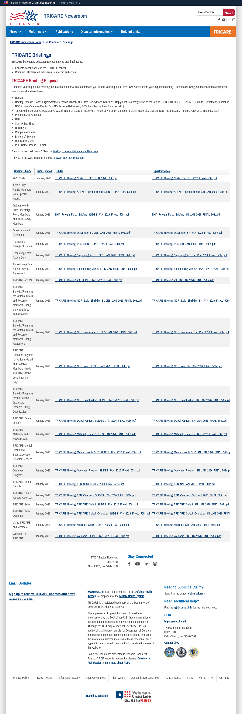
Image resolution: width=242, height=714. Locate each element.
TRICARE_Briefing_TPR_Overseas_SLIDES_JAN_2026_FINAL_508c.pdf (95, 495)
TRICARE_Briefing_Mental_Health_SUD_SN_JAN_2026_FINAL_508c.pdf (192, 452)
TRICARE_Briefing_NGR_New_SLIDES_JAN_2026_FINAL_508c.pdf (92, 366)
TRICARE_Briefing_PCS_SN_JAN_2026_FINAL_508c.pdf (184, 244)
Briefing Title (21, 171)
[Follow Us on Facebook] (129, 564)
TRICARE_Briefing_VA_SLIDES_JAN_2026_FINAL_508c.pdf (88, 280)
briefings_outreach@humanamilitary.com (75, 151)
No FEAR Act (206, 678)
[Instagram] (155, 564)
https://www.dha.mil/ (175, 621)
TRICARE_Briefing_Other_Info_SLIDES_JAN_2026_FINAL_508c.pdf (92, 233)
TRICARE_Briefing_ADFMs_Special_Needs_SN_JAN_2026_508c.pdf (190, 192)
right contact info (183, 607)
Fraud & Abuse (173, 678)
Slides (60, 171)
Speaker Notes (162, 171)
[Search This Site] (209, 12)
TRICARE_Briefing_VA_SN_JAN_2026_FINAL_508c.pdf (183, 280)
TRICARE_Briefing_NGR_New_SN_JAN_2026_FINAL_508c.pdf (187, 366)
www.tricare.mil (96, 592)
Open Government (96, 678)
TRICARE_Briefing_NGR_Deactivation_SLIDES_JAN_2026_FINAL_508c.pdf (97, 400)
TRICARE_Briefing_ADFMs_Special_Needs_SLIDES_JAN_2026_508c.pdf (96, 192)
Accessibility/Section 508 (145, 678)
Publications (64, 32)
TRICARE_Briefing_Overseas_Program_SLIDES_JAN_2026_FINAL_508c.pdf (97, 470)
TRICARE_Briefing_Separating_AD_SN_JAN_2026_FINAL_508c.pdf (189, 255)
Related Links (130, 32)
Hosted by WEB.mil (97, 696)
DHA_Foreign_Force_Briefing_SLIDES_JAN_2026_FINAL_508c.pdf (92, 214)
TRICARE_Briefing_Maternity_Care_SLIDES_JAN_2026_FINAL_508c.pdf (95, 434)
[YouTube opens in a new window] (224, 20)
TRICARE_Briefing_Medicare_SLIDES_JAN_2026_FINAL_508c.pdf (92, 525)
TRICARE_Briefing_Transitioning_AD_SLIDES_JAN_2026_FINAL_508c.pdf (96, 269)
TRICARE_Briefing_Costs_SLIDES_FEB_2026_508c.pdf (86, 178)
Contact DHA (171, 643)
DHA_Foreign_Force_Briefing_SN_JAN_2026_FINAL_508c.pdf (186, 214)
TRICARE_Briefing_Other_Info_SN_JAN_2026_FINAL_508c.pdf (187, 233)
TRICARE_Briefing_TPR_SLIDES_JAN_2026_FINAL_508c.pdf (89, 484)
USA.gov (224, 678)
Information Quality (69, 678)
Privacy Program (44, 678)
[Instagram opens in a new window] (233, 20)
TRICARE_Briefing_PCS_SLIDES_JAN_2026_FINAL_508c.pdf (89, 244)
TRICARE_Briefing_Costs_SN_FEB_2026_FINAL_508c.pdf (184, 178)
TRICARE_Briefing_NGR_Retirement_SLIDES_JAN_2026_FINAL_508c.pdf (96, 332)
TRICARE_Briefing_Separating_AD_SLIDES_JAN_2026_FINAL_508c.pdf (95, 255)
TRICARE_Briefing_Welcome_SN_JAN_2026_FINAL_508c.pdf (186, 536)
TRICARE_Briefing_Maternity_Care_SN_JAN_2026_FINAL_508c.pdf (189, 434)
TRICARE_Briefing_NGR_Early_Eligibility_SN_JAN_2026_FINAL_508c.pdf (193, 301)
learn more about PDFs (117, 663)
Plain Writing (118, 678)
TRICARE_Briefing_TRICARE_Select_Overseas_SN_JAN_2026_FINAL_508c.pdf (196, 513)
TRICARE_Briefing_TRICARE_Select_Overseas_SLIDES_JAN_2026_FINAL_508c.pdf (102, 513)
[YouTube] (137, 564)
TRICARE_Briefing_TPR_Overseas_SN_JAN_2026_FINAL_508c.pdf (189, 495)
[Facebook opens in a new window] (219, 20)
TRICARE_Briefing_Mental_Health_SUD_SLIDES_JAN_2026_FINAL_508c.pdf (98, 452)
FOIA (190, 678)
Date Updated (44, 171)
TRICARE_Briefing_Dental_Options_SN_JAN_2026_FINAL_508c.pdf (189, 421)
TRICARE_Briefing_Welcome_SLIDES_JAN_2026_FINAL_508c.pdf (92, 536)
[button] (69, 3)
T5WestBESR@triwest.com (69, 158)
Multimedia (38, 32)
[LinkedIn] (146, 564)
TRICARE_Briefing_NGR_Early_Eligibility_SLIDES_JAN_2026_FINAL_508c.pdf (98, 301)
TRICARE (223, 31)
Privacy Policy (21, 678)
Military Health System (131, 596)
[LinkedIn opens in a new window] (229, 20)
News (15, 32)
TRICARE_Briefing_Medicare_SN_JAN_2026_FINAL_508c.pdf (186, 525)
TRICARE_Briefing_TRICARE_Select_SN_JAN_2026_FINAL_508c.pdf (191, 504)
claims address (196, 593)
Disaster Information (97, 32)
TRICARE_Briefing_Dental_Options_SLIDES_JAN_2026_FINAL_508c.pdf (95, 421)
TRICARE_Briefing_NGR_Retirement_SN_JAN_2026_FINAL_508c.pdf (190, 332)
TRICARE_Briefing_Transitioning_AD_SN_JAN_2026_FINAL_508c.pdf (190, 269)
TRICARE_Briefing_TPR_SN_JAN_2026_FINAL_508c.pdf (183, 484)
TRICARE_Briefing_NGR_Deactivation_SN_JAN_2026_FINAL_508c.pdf (191, 400)
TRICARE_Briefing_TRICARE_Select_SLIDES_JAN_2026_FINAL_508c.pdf (96, 504)
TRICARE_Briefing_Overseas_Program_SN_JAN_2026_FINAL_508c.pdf (192, 470)
